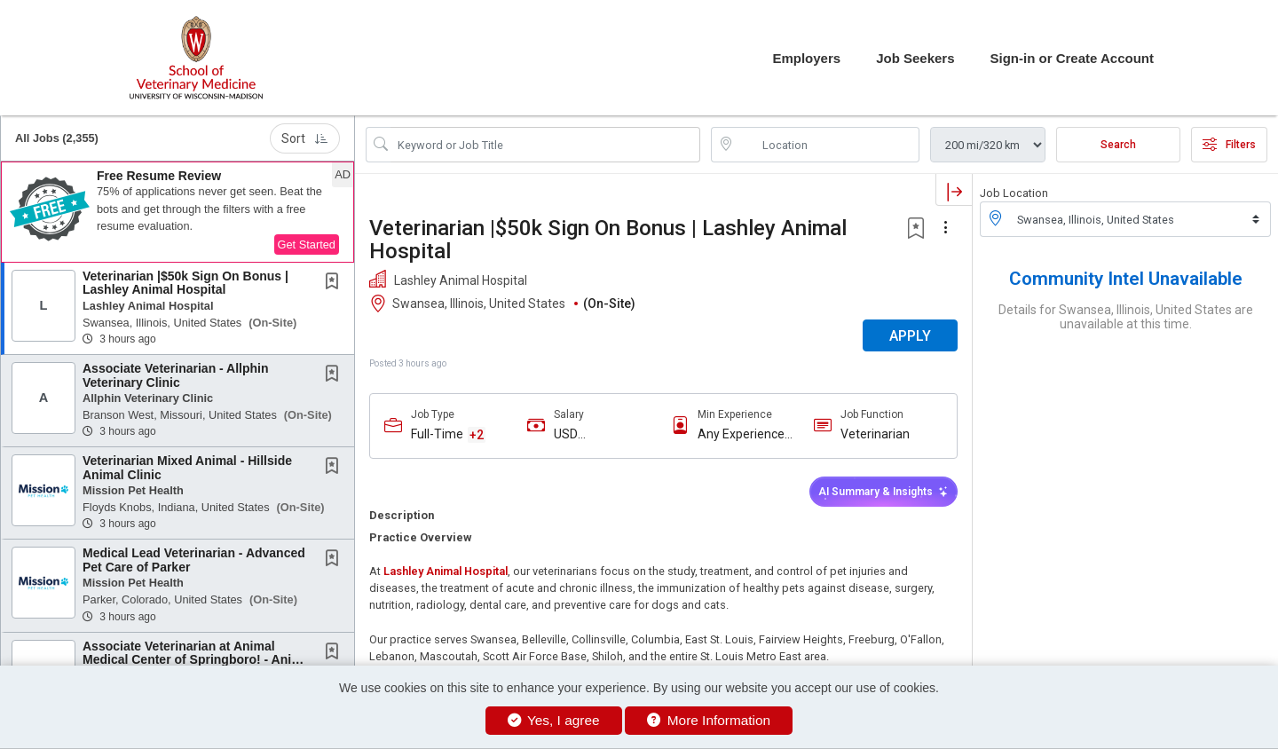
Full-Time (437, 434)
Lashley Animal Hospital (445, 571)
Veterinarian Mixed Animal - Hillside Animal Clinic (187, 467)
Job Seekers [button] (915, 58)
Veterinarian (875, 434)
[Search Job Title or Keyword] (545, 144)
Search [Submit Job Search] (1118, 144)
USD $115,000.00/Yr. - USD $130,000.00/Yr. (602, 434)
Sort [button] (304, 138)
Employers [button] (806, 58)
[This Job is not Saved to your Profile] (335, 283)
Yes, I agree (554, 720)
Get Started (306, 244)
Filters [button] (1229, 144)
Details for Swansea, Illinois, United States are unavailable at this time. (1125, 317)
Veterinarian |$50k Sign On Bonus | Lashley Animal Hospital (185, 282)
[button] (177, 212)
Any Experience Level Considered (745, 434)
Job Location (1014, 193)
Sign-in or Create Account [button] (1072, 58)
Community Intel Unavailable (1125, 278)
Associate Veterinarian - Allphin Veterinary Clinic (176, 375)
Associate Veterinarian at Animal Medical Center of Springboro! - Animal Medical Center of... (197, 660)
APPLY (910, 335)
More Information (708, 720)
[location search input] (827, 144)
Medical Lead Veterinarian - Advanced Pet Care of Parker (194, 559)
